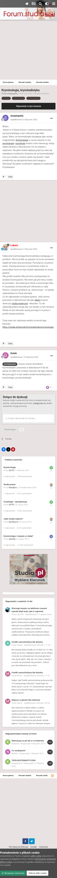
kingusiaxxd (17, 763)
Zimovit (20, 614)
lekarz (37, 300)
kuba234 (15, 743)
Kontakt (34, 847)
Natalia (15, 753)
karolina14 (13, 522)
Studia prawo (9, 484)
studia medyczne (20, 303)
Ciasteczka (43, 847)
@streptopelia (10, 364)
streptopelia (12, 93)
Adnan (20, 645)
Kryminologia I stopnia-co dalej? (18, 536)
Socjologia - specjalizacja (15, 501)
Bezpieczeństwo (42, 93)
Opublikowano (23, 119)
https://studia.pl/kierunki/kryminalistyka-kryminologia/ (28, 327)
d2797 (12, 470)
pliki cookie (36, 856)
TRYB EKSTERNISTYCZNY (24, 760)
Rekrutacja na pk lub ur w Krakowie (28, 740)
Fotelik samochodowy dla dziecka (27, 642)
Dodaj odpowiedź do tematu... (21, 418)
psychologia (8, 143)
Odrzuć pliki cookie (37, 873)
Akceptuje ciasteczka (13, 873)
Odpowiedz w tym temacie (28, 106)
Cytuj (10, 177)
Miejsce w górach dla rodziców (26, 700)
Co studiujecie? (19, 750)
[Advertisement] (28, 49)
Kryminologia (22, 140)
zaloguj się (38, 403)
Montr (19, 675)
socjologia (20, 143)
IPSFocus (24, 847)
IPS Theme (13, 847)
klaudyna (13, 487)
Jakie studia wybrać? (13, 519)
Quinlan (12, 539)
